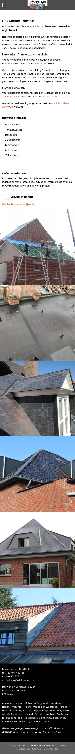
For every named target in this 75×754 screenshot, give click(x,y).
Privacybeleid (59, 745)
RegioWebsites (50, 748)
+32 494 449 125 (15, 673)
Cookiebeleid (23, 748)
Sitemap (36, 748)
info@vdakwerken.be (22, 680)
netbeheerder (50, 96)
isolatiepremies (10, 96)
